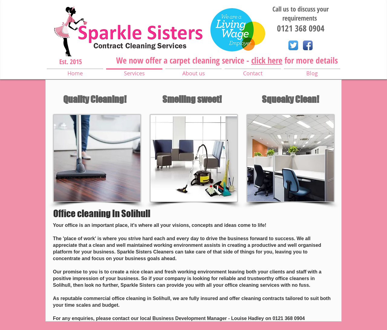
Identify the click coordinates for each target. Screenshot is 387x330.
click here (266, 60)
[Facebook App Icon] (308, 45)
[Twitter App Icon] (293, 45)
